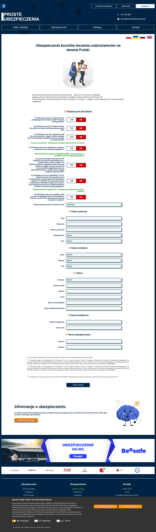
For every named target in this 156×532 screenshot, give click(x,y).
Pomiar (63, 521)
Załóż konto (126, 6)
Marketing (42, 521)
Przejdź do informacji (26, 420)
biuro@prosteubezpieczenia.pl (133, 19)
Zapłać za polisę (78, 489)
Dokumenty (78, 492)
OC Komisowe (29, 495)
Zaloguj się (145, 6)
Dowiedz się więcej (27, 527)
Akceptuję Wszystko (106, 506)
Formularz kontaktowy (103, 6)
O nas (127, 492)
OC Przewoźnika (29, 489)
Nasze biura (127, 489)
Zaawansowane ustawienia (42, 527)
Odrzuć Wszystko (131, 506)
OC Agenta (29, 492)
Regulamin (17, 527)
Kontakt (136, 27)
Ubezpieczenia (58, 27)
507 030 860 (126, 14)
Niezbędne (20, 521)
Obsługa (97, 27)
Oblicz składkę (20, 27)
